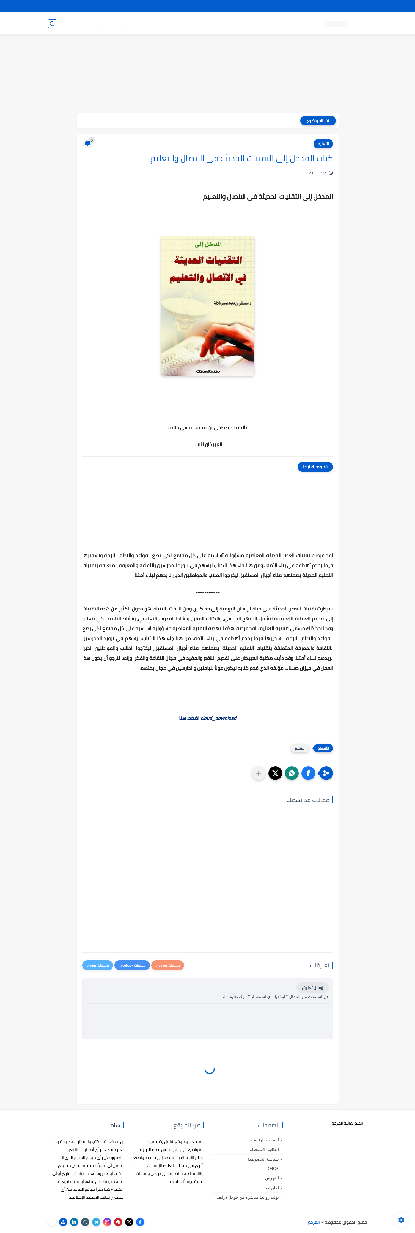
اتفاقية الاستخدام (264, 1149)
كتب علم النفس (282, 23)
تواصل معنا (356, 6)
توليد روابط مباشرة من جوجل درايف (248, 1197)
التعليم (323, 143)
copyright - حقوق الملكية (193, 6)
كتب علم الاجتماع (213, 23)
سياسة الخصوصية (263, 1159)
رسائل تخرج (145, 23)
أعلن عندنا (270, 1188)
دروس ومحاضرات (87, 23)
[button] (308, 773)
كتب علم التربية (248, 23)
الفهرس (272, 1178)
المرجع (314, 1222)
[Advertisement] (208, 74)
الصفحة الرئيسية (264, 1140)
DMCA (272, 1168)
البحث (287, 6)
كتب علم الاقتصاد (176, 23)
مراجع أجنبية (119, 23)
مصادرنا (269, 6)
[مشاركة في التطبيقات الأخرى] (259, 773)
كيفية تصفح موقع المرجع (319, 6)
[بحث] (52, 23)
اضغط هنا (207, 718)
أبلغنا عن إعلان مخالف (238, 6)
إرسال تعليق (312, 988)
